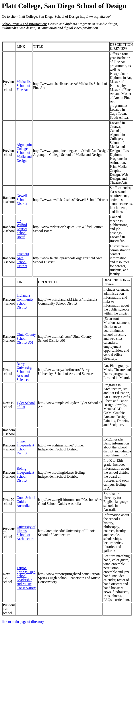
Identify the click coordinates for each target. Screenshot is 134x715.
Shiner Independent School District (25, 447)
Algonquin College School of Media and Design (24, 152)
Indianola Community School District (25, 301)
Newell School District (22, 200)
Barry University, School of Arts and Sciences (24, 371)
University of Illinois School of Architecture (26, 533)
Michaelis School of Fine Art (24, 86)
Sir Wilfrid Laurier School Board (22, 229)
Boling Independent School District (25, 474)
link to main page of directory (23, 621)
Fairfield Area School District (23, 260)
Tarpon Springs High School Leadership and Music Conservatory (26, 578)
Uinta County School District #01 (26, 338)
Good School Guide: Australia (26, 501)
